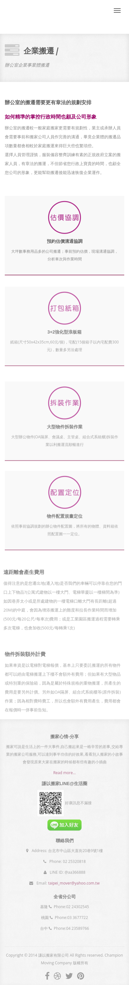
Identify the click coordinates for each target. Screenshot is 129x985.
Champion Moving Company (31, 17)
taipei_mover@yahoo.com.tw (74, 881)
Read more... (64, 774)
